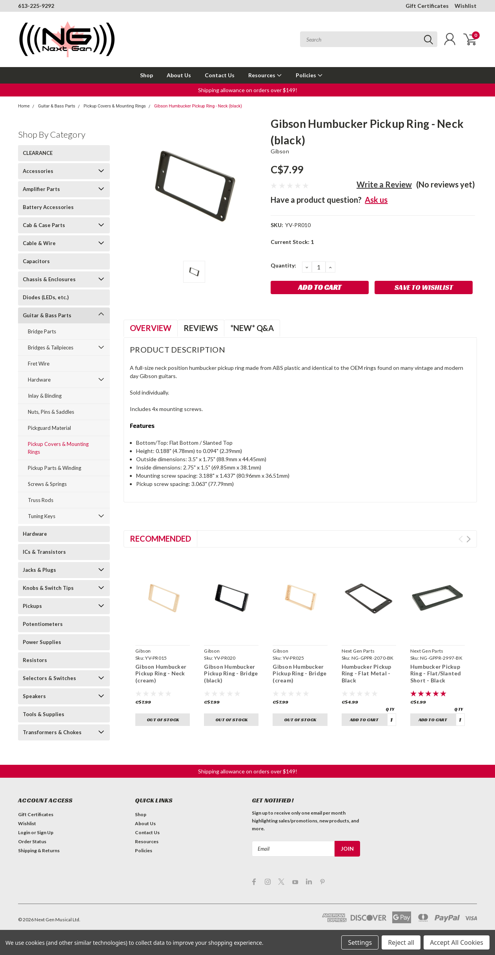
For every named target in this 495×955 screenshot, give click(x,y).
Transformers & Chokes (52, 732)
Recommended (160, 538)
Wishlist (466, 5)
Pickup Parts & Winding (54, 468)
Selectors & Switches (49, 678)
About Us (179, 75)
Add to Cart (364, 719)
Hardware (39, 380)
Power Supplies (42, 642)
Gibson (280, 151)
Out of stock (163, 719)
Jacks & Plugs (39, 570)
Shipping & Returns (39, 850)
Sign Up (45, 832)
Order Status (32, 841)
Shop (146, 75)
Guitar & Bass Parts (56, 106)
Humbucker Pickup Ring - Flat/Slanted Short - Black (435, 673)
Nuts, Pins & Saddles (51, 412)
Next (468, 539)
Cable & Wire (39, 243)
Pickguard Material (49, 428)
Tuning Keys (41, 516)
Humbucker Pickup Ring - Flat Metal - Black (366, 673)
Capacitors (36, 261)
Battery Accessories (48, 207)
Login (24, 832)
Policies (309, 75)
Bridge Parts (42, 331)
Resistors (35, 660)
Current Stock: (292, 241)
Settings (360, 942)
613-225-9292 (36, 5)
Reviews (201, 328)
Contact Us (220, 75)
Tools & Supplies (43, 714)
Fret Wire (38, 363)
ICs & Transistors (44, 552)
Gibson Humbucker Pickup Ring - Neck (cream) (160, 673)
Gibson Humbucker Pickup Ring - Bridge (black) (231, 673)
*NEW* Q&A (252, 328)
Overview (150, 328)
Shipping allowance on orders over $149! (247, 90)
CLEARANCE (38, 153)
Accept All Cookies (456, 942)
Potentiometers (43, 624)
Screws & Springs (47, 484)
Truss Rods (40, 500)
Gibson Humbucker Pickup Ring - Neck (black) (198, 106)
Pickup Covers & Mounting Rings (115, 106)
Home (24, 106)
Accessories (38, 171)
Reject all (401, 942)
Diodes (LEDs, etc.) (46, 297)
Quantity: (283, 265)
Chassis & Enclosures (49, 279)
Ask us (376, 199)
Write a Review (384, 184)
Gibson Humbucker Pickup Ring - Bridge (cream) (299, 673)
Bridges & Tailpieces (50, 347)
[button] (248, 90)
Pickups (32, 606)
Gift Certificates (427, 5)
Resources (265, 75)
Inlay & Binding (45, 396)
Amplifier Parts (41, 189)
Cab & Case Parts (44, 225)
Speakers (34, 696)
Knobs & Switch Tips (48, 588)
